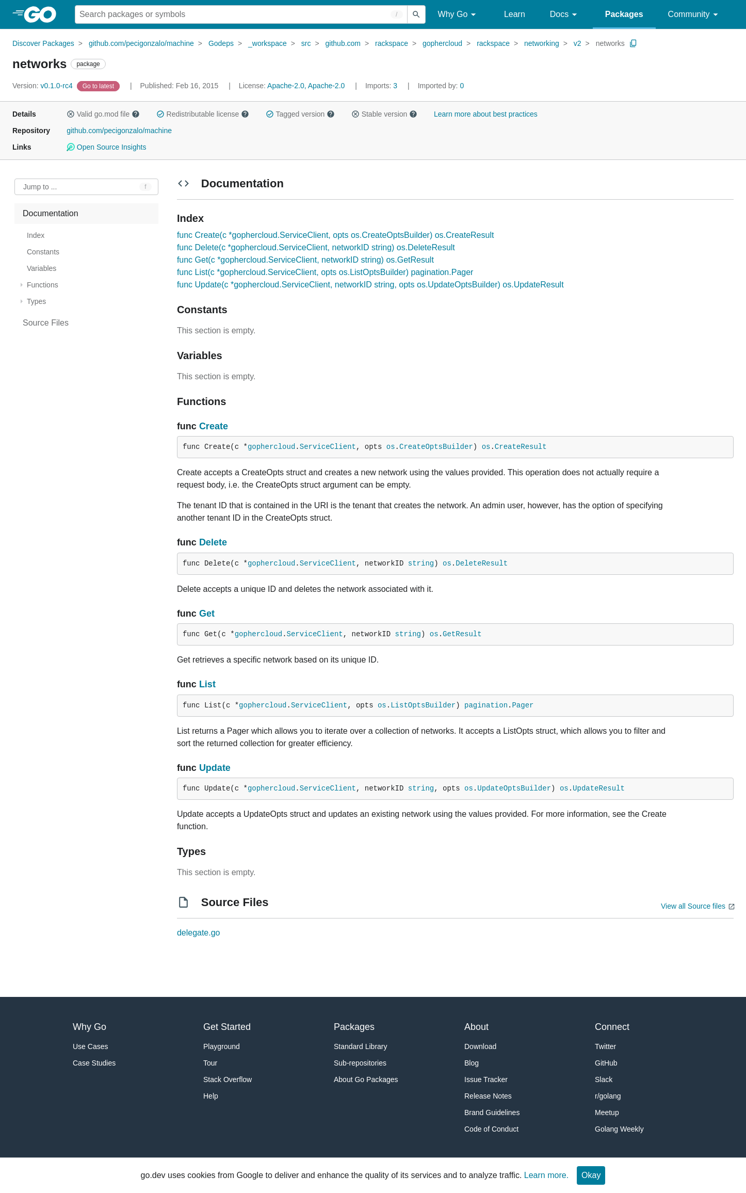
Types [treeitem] (36, 301)
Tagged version (300, 114)
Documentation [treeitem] (50, 213)
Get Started (227, 1027)
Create (213, 426)
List (207, 684)
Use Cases (90, 1046)
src (306, 43)
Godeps (221, 43)
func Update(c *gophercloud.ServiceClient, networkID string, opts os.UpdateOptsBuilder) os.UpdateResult (370, 284)
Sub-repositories (360, 1063)
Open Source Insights (106, 147)
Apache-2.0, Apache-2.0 (306, 86)
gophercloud (442, 43)
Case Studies (94, 1063)
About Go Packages (366, 1079)
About (476, 1027)
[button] (71, 114)
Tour (210, 1063)
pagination (486, 705)
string (421, 563)
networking (541, 43)
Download (480, 1046)
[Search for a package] (241, 14)
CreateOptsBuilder (436, 447)
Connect (612, 1027)
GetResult (462, 634)
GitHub (606, 1063)
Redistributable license (202, 114)
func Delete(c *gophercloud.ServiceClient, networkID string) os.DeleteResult (316, 247)
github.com (343, 43)
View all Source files (693, 906)
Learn (514, 14)
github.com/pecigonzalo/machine (141, 43)
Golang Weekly (619, 1129)
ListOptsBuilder (423, 705)
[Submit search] (416, 14)
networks (610, 43)
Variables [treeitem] (41, 268)
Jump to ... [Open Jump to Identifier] (40, 187)
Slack (603, 1079)
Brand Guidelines (492, 1112)
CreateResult (521, 447)
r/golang (608, 1096)
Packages (624, 14)
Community (694, 15)
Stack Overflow (227, 1079)
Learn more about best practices (486, 114)
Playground (221, 1046)
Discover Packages (43, 43)
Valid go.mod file (103, 114)
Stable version (384, 114)
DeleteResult (482, 563)
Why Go (458, 15)
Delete (213, 542)
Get (207, 613)
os (390, 447)
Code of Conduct (491, 1129)
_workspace (267, 43)
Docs (565, 15)
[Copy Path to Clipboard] (633, 43)
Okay (591, 1175)
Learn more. (546, 1175)
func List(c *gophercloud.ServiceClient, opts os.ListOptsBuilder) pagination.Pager (325, 272)
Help (210, 1096)
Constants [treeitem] (43, 252)
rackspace (391, 43)
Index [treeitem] (35, 235)
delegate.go (198, 932)
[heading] (43, 14)
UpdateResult (599, 788)
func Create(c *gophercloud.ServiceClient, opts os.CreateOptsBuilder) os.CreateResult (335, 235)
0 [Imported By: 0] (441, 86)
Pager (522, 705)
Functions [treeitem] (42, 285)
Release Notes (488, 1096)
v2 (577, 43)
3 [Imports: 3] (382, 86)
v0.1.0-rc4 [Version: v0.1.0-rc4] (43, 86)
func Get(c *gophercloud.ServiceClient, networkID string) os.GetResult (305, 259)
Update (215, 768)
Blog (471, 1063)
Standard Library (360, 1046)
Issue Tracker (486, 1079)
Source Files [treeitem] (46, 322)
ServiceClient (328, 447)
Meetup (607, 1112)
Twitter (605, 1046)
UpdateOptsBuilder (514, 788)
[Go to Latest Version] (99, 86)
